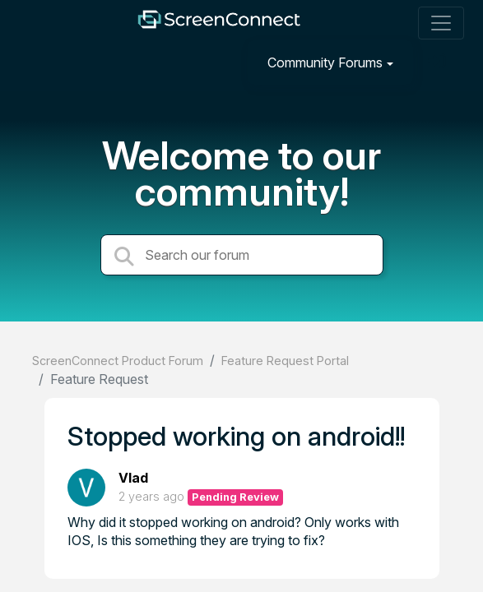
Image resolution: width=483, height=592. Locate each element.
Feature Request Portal (285, 361)
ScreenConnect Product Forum (117, 361)
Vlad (133, 477)
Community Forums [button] (325, 62)
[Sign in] (438, 62)
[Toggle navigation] (441, 23)
